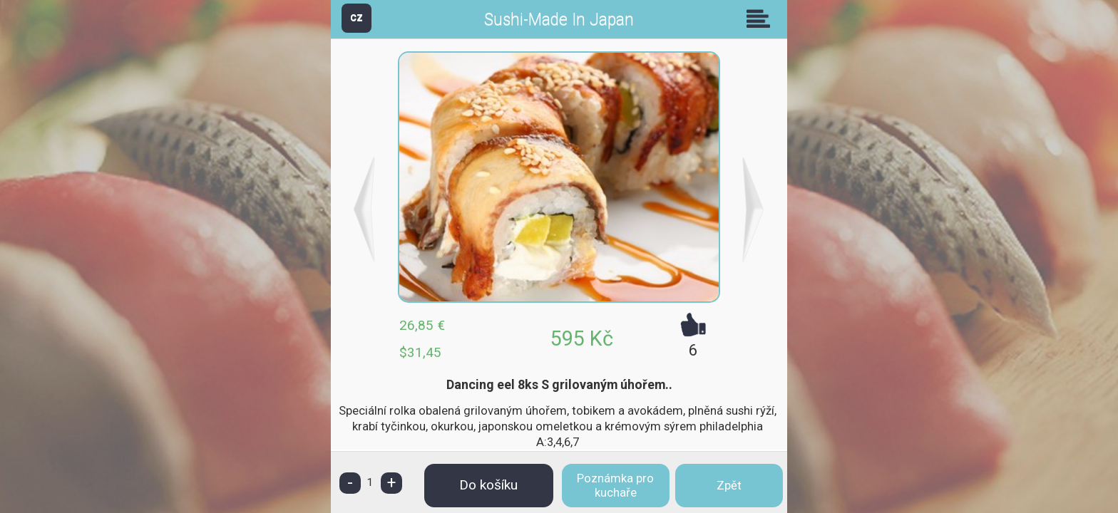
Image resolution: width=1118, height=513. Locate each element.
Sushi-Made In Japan (559, 19)
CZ (356, 17)
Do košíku (488, 485)
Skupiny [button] (761, 18)
